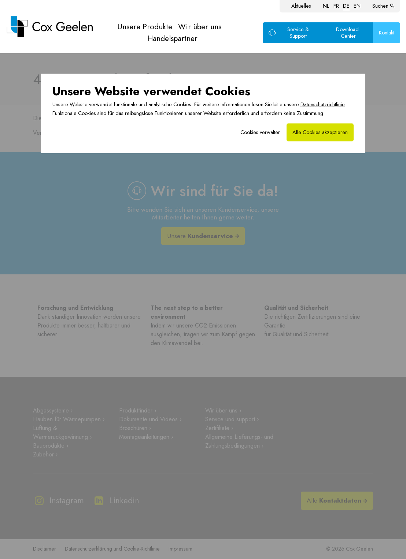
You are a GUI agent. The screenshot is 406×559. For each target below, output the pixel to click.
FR (336, 6)
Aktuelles (301, 6)
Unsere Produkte (144, 26)
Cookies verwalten (260, 132)
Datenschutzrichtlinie (322, 104)
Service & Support (289, 33)
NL (326, 6)
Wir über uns (199, 26)
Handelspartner (172, 38)
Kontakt (386, 32)
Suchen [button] (383, 6)
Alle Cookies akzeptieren (320, 132)
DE (346, 6)
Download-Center (348, 33)
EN (357, 6)
